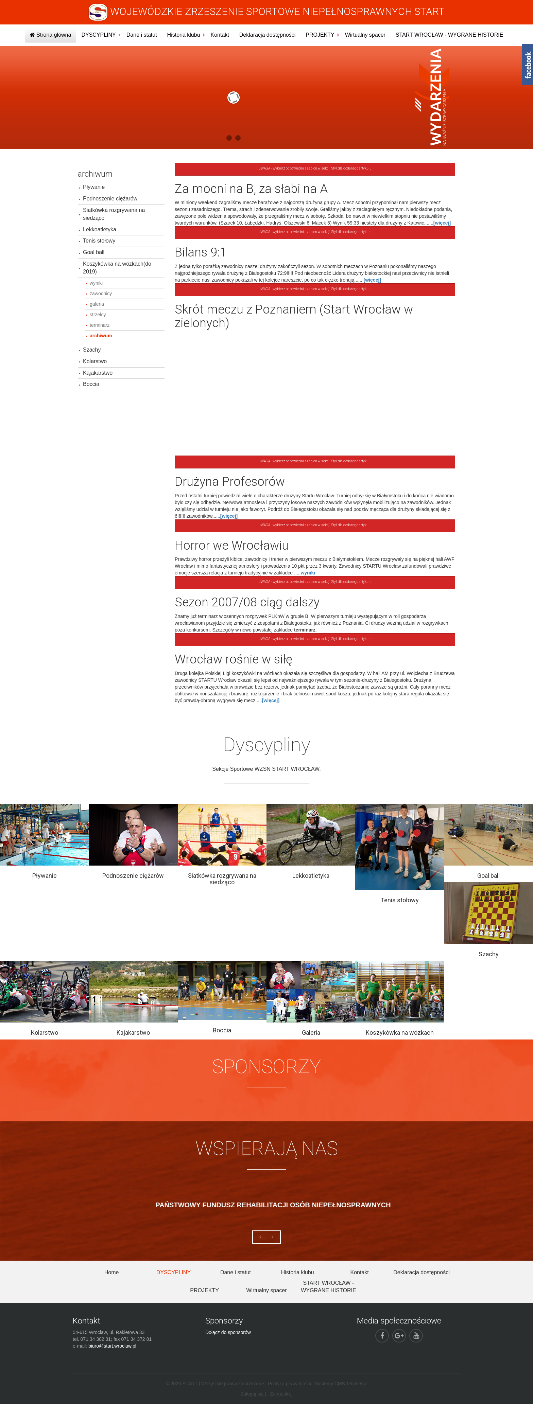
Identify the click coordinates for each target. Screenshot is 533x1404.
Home (111, 1272)
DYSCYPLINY (98, 35)
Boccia (91, 384)
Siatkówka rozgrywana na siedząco (114, 214)
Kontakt (220, 35)
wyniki (96, 283)
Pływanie (94, 187)
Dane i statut (141, 35)
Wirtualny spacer (365, 35)
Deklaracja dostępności (267, 35)
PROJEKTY (320, 35)
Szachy (92, 350)
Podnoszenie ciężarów (110, 198)
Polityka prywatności (289, 1383)
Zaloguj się (252, 1394)
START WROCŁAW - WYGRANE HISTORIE (449, 35)
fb (527, 64)
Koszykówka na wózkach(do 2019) (117, 267)
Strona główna (50, 35)
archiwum (101, 335)
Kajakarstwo (98, 373)
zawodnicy (101, 293)
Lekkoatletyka (99, 229)
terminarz (99, 325)
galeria (97, 304)
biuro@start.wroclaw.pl (112, 1346)
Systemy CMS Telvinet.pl (341, 1383)
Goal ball (93, 252)
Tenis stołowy (99, 241)
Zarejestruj (281, 1394)
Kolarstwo (95, 361)
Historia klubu (183, 35)
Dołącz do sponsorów (228, 1332)
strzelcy (98, 314)
